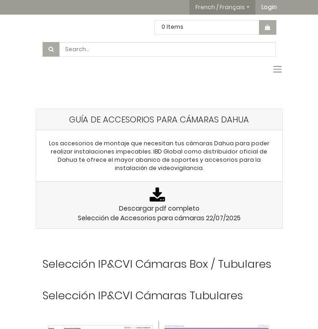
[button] (269, 7)
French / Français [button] (220, 7)
